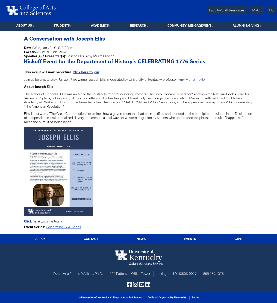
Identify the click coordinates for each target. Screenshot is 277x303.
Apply (40, 238)
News (141, 238)
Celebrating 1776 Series (63, 227)
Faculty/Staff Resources (226, 10)
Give (238, 238)
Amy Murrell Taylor (192, 79)
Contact (91, 238)
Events (190, 238)
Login (195, 297)
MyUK (257, 10)
